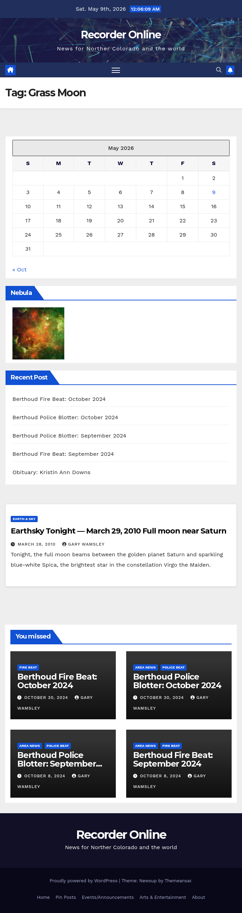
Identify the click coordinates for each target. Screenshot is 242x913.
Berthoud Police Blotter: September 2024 (69, 435)
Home (43, 897)
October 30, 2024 (47, 697)
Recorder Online (121, 34)
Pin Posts (66, 897)
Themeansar (178, 880)
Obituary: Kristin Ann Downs (51, 472)
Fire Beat (28, 667)
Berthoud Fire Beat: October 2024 (59, 399)
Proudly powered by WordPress (84, 880)
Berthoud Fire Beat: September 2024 (63, 454)
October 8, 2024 (45, 775)
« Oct (19, 269)
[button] (219, 70)
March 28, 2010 (37, 544)
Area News (145, 667)
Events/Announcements (108, 897)
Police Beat (173, 667)
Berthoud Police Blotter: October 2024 (65, 417)
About (198, 897)
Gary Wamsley (83, 544)
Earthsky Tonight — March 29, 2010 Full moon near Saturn (118, 531)
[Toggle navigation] (116, 70)
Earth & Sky (24, 519)
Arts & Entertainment (163, 897)
